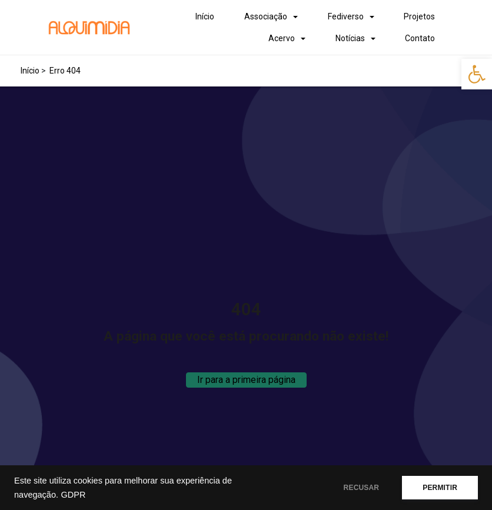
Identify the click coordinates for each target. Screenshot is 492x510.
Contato (420, 38)
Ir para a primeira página (246, 379)
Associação (265, 16)
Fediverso (346, 16)
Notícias (350, 38)
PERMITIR (440, 488)
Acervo (281, 38)
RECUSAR (362, 488)
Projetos (419, 16)
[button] (476, 74)
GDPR (73, 494)
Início (204, 16)
